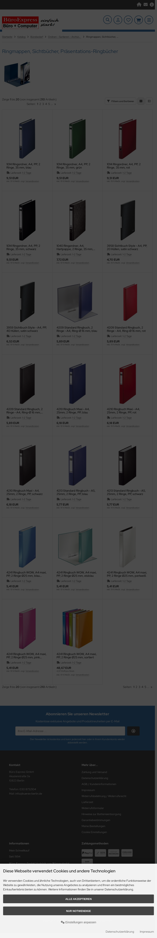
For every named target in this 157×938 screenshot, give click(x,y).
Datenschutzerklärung (120, 931)
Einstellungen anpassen (78, 922)
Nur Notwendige (78, 911)
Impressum (147, 931)
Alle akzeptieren (78, 899)
